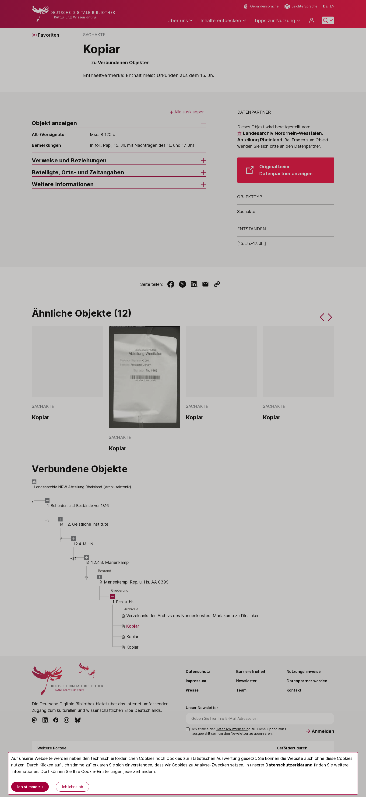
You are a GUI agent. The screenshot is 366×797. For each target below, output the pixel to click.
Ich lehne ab (72, 786)
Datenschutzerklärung (289, 764)
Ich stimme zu (30, 786)
